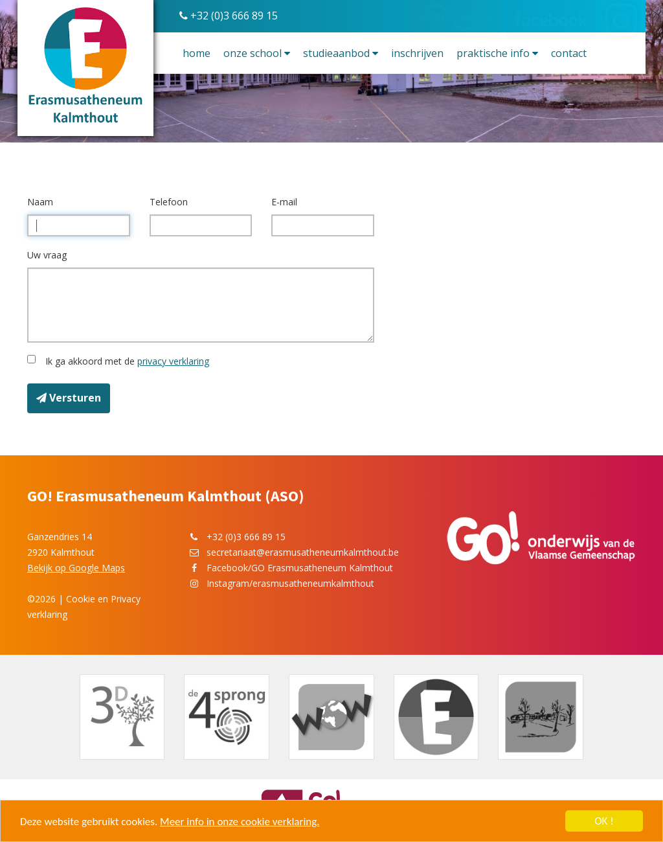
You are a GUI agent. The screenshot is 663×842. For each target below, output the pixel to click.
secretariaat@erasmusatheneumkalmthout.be (303, 552)
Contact (569, 53)
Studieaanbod (340, 53)
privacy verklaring (173, 361)
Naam (40, 202)
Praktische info (497, 53)
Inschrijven (417, 53)
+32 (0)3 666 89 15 (228, 15)
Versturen (68, 398)
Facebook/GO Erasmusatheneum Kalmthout (300, 568)
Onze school (256, 53)
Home (196, 53)
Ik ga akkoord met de (124, 361)
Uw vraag (47, 255)
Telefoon (169, 202)
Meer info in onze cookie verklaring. (239, 821)
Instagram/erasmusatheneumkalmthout (290, 583)
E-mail (284, 202)
